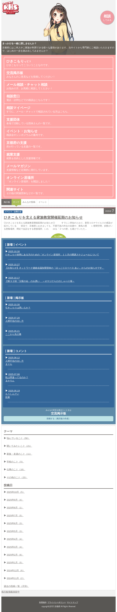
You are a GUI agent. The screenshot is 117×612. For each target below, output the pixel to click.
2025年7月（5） (15, 515)
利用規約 (42, 602)
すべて (16, 202)
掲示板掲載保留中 (10, 591)
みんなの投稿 (29, 202)
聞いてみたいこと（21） (19, 446)
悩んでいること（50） (18, 438)
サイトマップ (72, 602)
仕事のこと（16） (16, 469)
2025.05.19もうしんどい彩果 (12, 394)
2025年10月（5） (16, 492)
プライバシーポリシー (57, 602)
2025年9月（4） (15, 499)
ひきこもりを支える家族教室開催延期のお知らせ (43, 217)
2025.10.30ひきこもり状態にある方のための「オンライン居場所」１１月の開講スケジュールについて (52, 253)
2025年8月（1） (15, 507)
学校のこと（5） (15, 461)
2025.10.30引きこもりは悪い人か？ (17, 306)
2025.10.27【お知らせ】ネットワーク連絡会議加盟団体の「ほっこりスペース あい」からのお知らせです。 (54, 266)
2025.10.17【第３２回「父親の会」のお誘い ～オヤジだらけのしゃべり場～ (39, 279)
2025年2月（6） (15, 554)
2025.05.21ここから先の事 (13, 333)
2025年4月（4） (15, 539)
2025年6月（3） (15, 523)
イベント (42, 202)
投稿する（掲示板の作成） (58, 418)
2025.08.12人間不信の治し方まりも (14, 360)
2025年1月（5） (15, 562)
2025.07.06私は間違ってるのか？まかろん (16, 377)
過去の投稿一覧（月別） (16, 586)
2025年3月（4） (15, 547)
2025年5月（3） (15, 531)
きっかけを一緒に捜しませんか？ (19, 43)
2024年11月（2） (16, 578)
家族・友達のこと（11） (19, 454)
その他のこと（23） (17, 477)
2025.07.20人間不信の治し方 (14, 319)
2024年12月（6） (16, 570)
